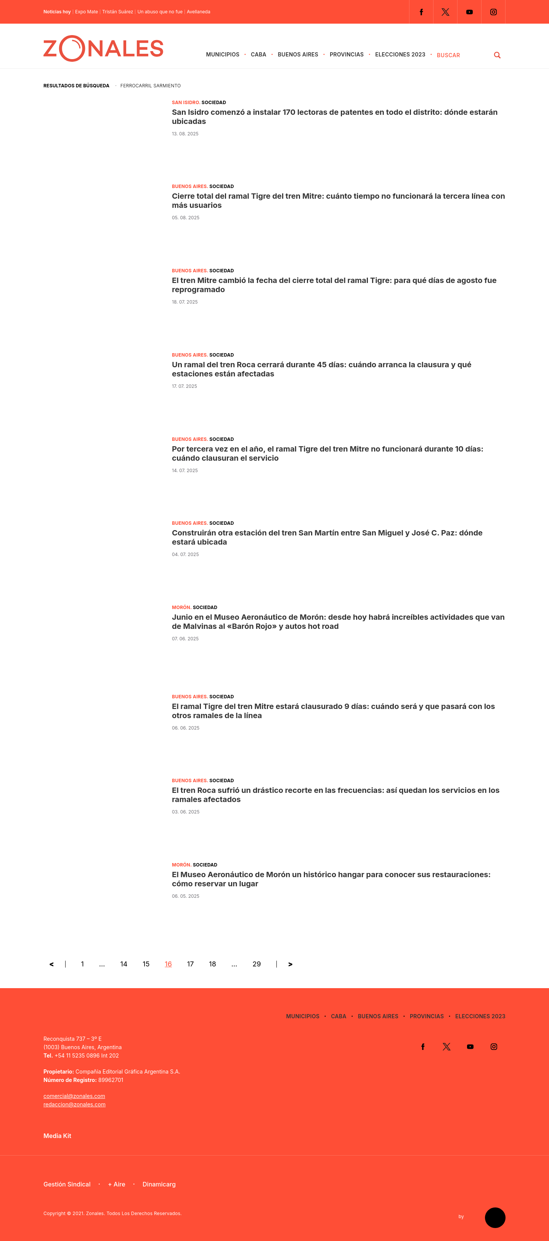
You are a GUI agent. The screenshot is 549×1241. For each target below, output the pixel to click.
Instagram (493, 11)
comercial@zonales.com (74, 1096)
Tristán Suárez (117, 12)
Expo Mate (86, 12)
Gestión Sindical (66, 1184)
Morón (181, 607)
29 (256, 964)
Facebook (421, 11)
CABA (258, 54)
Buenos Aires (298, 54)
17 (190, 964)
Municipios (222, 54)
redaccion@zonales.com (74, 1104)
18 (212, 964)
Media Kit (57, 1136)
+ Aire (116, 1184)
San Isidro (185, 102)
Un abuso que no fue (160, 12)
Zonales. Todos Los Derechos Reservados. (134, 1213)
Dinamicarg (159, 1184)
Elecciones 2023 (400, 54)
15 (146, 964)
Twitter (445, 11)
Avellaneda (198, 12)
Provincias (347, 54)
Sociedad (214, 102)
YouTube (469, 11)
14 (123, 964)
